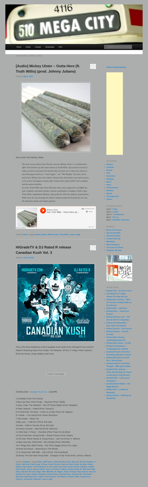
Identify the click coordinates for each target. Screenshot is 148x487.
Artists (28, 47)
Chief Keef (25, 464)
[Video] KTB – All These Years (119, 291)
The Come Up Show (114, 247)
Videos (109, 199)
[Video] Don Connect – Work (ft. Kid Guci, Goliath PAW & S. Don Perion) (119, 302)
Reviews (110, 190)
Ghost (55, 467)
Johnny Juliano (41, 235)
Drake (76, 464)
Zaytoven (37, 479)
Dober (71, 464)
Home (18, 47)
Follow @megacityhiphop (116, 67)
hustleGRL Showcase (120, 220)
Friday (115, 209)
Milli (43, 472)
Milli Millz (50, 472)
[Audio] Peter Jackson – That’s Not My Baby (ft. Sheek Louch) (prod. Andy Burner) (118, 372)
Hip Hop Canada (113, 236)
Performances (112, 188)
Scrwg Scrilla (77, 474)
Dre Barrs (83, 464)
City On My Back (113, 233)
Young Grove (85, 477)
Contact (38, 47)
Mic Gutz (32, 472)
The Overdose (50, 477)
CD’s (60, 47)
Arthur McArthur (59, 462)
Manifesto (110, 241)
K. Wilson (63, 469)
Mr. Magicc (59, 472)
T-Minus (41, 477)
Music (25, 235)
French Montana (39, 467)
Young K (19, 479)
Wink (77, 477)
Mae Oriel (86, 469)
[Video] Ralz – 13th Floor (116, 308)
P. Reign (72, 472)
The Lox (115, 217)
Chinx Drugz (35, 464)
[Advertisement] (114, 113)
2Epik (39, 462)
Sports (109, 193)
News (108, 185)
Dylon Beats (27, 467)
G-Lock (49, 467)
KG (81, 469)
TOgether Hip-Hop (114, 250)
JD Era (29, 469)
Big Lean (75, 462)
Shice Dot (19, 477)
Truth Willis (63, 235)
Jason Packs (21, 469)
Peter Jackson (82, 472)
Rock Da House (65, 474)
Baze (69, 462)
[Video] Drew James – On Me (118, 343)
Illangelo (83, 467)
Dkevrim (64, 464)
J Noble (91, 467)
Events (109, 170)
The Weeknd (61, 477)
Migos (39, 472)
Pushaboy (42, 474)
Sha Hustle (87, 474)
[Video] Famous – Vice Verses (119, 329)
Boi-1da (83, 462)
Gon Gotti (63, 467)
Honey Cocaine (74, 467)
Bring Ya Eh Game (114, 230)
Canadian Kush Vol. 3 (39, 392)
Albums (109, 164)
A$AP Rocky (47, 462)
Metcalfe (24, 472)
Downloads (49, 47)
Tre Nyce (71, 477)
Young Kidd (27, 479)
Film (108, 173)
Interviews (110, 176)
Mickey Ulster (53, 235)
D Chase (44, 464)
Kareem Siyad (73, 469)
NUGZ (66, 472)
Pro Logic (26, 474)
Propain (34, 474)
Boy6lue (90, 462)
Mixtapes (26, 462)
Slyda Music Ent (30, 477)
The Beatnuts (118, 214)
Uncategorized (112, 196)
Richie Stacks (52, 474)
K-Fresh (55, 469)
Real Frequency (113, 245)
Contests (110, 167)
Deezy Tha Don (54, 464)
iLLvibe (115, 212)
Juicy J (48, 469)
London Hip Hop (113, 239)
